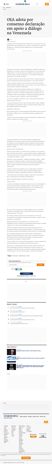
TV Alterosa (13, 429)
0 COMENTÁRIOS (26, 273)
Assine (47, 4)
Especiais (21, 431)
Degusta (20, 442)
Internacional (8, 7)
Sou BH (12, 435)
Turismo (20, 436)
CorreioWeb (28, 427)
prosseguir (26, 458)
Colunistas (6, 437)
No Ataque (21, 448)
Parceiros (13, 430)
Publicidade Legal (6, 442)
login (30, 276)
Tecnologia (21, 443)
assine (34, 276)
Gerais (5, 427)
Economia (6, 430)
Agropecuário (21, 450)
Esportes (20, 444)
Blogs (12, 431)
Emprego (20, 434)
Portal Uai (13, 427)
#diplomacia (22, 256)
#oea (28, 256)
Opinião (20, 430)
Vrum (12, 434)
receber (40, 264)
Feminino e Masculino (21, 440)
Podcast (20, 447)
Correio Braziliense (28, 430)
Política (5, 429)
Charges (20, 435)
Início (4, 7)
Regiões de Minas (21, 428)
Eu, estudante (29, 431)
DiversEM (5, 434)
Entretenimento (22, 451)
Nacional (5, 431)
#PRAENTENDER (22, 432)
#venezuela (15, 256)
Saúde (5, 435)
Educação (6, 439)
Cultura (5, 438)
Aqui (12, 433)
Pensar (20, 446)
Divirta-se (21, 452)
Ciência (20, 438)
